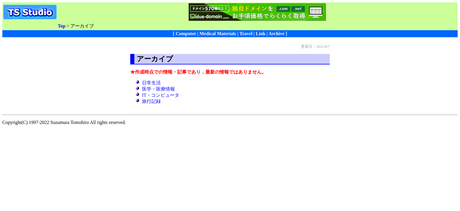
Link (260, 33)
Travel (245, 33)
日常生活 (151, 82)
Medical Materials (217, 33)
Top (61, 25)
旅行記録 (151, 101)
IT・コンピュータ (160, 95)
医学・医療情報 (158, 88)
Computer (186, 33)
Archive (276, 33)
